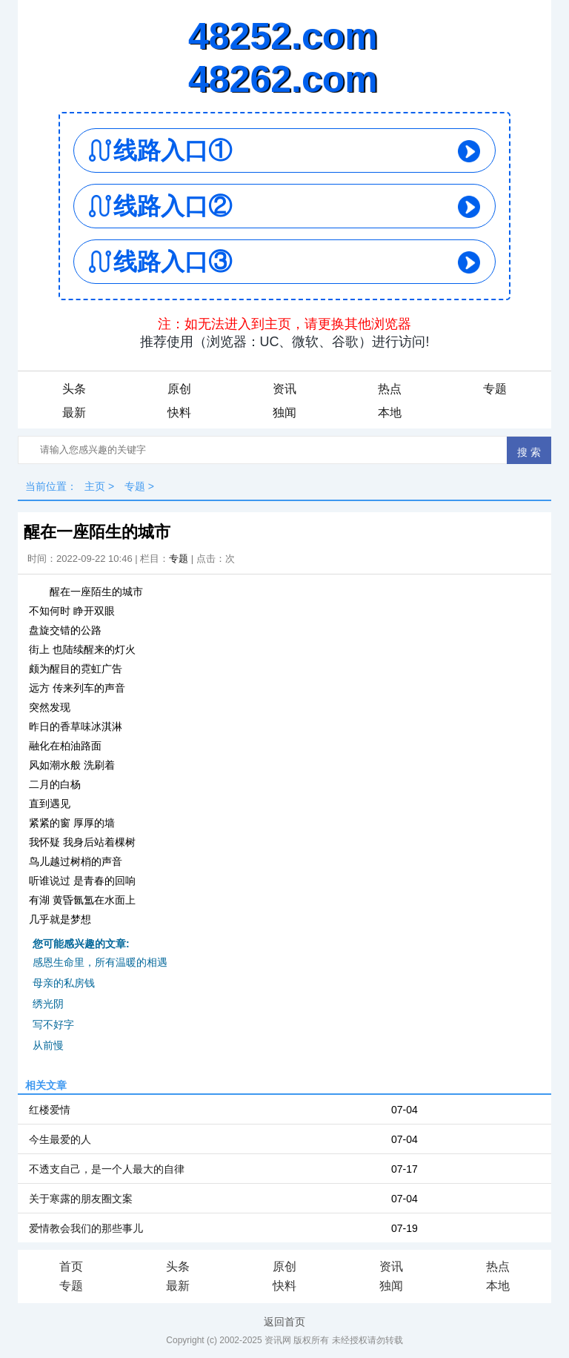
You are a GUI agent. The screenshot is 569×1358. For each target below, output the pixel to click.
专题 (495, 388)
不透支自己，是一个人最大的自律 (106, 1169)
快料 (179, 412)
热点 (390, 388)
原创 (179, 388)
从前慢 (48, 1045)
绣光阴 (48, 1004)
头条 (74, 388)
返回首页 (284, 1322)
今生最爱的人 (60, 1139)
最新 (74, 412)
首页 (71, 1266)
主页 (94, 486)
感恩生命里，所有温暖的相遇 (100, 962)
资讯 (284, 388)
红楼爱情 (49, 1110)
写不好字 (53, 1024)
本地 (390, 412)
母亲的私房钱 (64, 983)
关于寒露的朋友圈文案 (81, 1199)
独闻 (284, 412)
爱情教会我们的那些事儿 (86, 1228)
